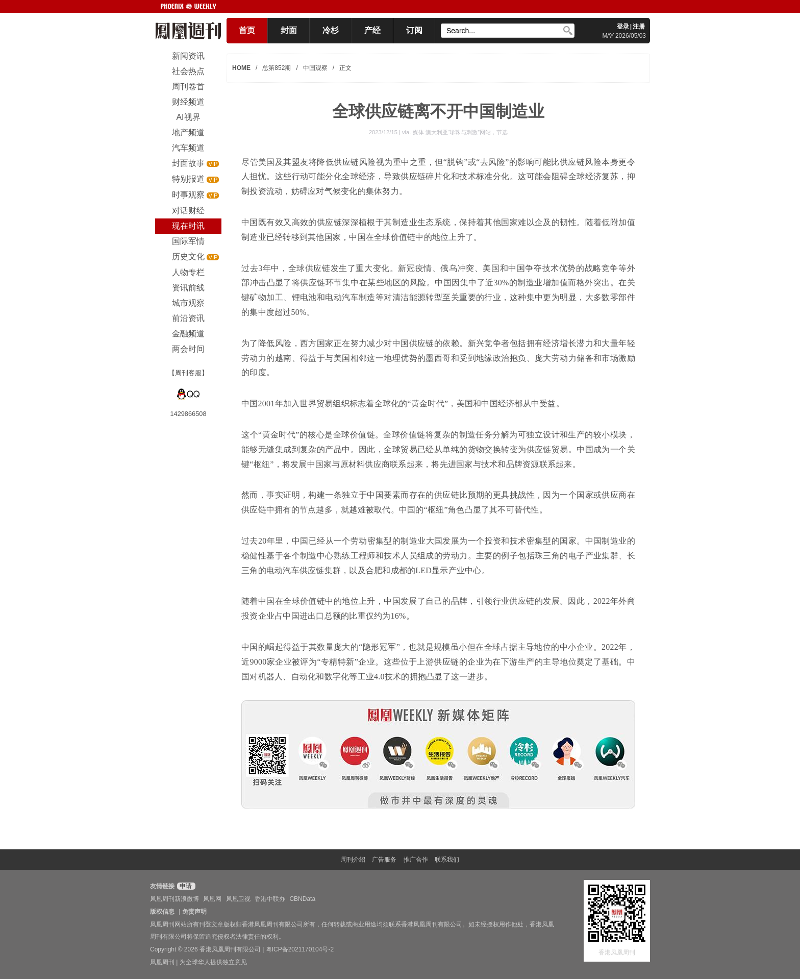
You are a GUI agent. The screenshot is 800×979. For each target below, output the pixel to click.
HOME (241, 67)
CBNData (302, 898)
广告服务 (384, 859)
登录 (623, 26)
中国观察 (315, 67)
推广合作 (416, 859)
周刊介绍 (353, 859)
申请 (185, 886)
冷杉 (330, 30)
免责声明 (194, 911)
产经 (372, 30)
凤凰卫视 (238, 898)
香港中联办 (270, 898)
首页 (247, 30)
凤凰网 (212, 898)
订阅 (414, 30)
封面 (289, 30)
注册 (639, 26)
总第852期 (276, 67)
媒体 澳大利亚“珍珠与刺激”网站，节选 (460, 132)
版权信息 (162, 911)
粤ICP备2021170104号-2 (300, 949)
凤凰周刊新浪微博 (174, 898)
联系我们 (447, 859)
